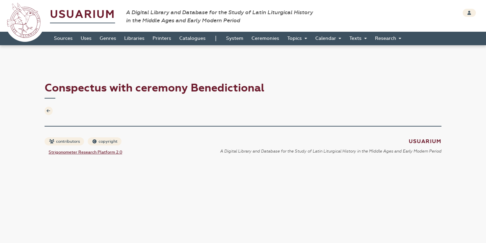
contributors (64, 141)
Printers (162, 38)
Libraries (134, 38)
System (234, 38)
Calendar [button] (326, 38)
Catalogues (192, 38)
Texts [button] (356, 38)
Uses (86, 38)
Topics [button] (295, 38)
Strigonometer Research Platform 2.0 (85, 152)
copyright (104, 141)
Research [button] (386, 38)
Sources (63, 38)
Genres (108, 38)
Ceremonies (265, 38)
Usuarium (82, 14)
